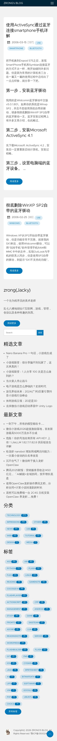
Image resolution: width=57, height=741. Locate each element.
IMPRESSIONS (17, 522)
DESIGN (13, 542)
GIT (11, 656)
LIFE (12, 683)
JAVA (12, 670)
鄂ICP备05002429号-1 (42, 734)
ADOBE (13, 629)
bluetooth (36, 48)
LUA (33, 629)
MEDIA (32, 542)
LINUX (32, 575)
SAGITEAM (37, 622)
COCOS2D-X (16, 589)
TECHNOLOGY (17, 515)
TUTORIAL (33, 535)
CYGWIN (31, 663)
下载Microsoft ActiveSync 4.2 (26, 145)
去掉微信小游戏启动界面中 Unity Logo (29, 406)
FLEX (12, 575)
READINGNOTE (17, 636)
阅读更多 (14, 181)
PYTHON (14, 568)
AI (11, 677)
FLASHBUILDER (17, 649)
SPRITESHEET (34, 670)
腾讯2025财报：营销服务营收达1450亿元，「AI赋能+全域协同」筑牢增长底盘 (29, 474)
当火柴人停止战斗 (17, 381)
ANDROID (42, 609)
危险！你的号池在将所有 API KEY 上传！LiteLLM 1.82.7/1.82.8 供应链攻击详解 (28, 442)
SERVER (41, 636)
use (39, 43)
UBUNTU (31, 697)
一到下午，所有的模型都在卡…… (25, 423)
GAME (33, 616)
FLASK (41, 649)
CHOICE (13, 704)
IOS (11, 663)
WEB (12, 535)
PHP (12, 697)
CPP (40, 602)
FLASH (35, 568)
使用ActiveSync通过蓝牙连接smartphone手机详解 (28, 30)
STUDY (13, 616)
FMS (28, 656)
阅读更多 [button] (11, 323)
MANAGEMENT (17, 609)
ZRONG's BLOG (25, 3)
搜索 (40, 332)
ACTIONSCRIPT (17, 602)
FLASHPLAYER (17, 595)
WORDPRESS (16, 643)
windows (14, 223)
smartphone (16, 48)
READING (14, 582)
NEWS (13, 529)
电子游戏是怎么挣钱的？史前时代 (26, 386)
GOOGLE (31, 690)
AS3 (12, 561)
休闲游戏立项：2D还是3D (21, 401)
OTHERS (41, 522)
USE (31, 529)
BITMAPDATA (31, 677)
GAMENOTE (38, 582)
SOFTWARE (32, 683)
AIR (29, 561)
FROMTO (14, 622)
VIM (11, 690)
